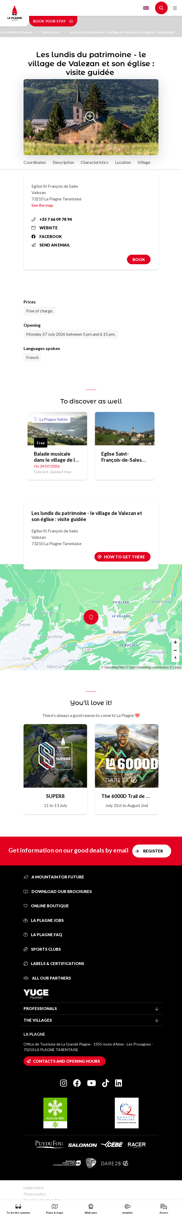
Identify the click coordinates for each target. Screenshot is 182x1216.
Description (63, 162)
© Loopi (175, 667)
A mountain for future (54, 876)
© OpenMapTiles (113, 667)
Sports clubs (42, 949)
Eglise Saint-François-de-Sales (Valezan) (121, 457)
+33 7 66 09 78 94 (51, 219)
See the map (42, 205)
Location (123, 162)
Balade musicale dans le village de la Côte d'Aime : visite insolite (56, 457)
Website (44, 227)
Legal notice (34, 1187)
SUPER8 (55, 796)
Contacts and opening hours (66, 1061)
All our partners (47, 978)
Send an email (50, 245)
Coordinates (35, 162)
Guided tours (53, 32)
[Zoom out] (175, 650)
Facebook (46, 236)
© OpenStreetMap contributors (147, 667)
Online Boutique (46, 905)
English (146, 8)
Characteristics (94, 162)
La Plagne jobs (44, 920)
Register (153, 851)
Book (139, 259)
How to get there (124, 556)
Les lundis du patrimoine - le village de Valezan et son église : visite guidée (122, 32)
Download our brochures (58, 891)
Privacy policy (35, 1194)
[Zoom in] (175, 642)
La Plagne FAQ (43, 934)
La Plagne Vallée (51, 419)
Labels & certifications (54, 963)
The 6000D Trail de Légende (126, 796)
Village (144, 162)
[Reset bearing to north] (175, 658)
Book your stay (53, 21)
